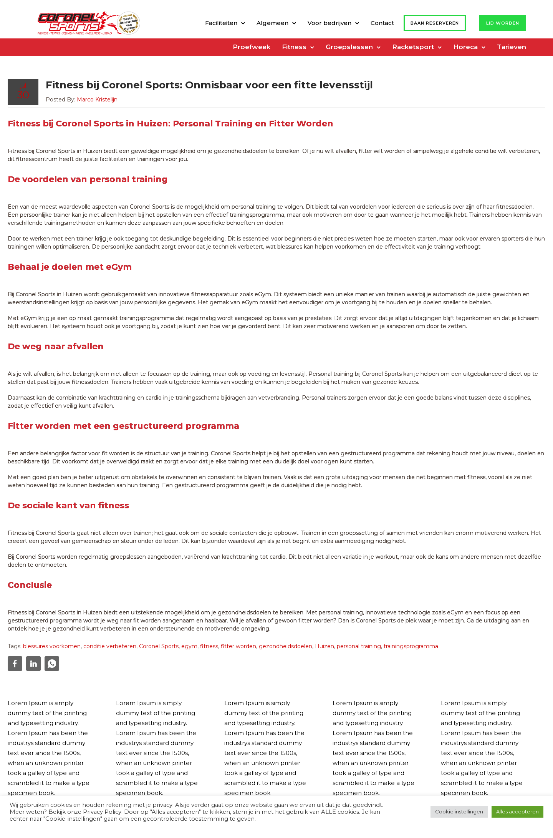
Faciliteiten (221, 23)
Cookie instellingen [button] (459, 811)
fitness (209, 646)
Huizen (324, 646)
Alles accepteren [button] (517, 811)
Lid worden (502, 23)
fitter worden (238, 646)
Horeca (465, 47)
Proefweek (251, 47)
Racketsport (413, 47)
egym (189, 646)
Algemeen (272, 23)
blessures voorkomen (52, 646)
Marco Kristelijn (97, 99)
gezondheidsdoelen (285, 646)
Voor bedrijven (329, 23)
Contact (382, 23)
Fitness (294, 47)
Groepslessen (349, 47)
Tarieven (511, 47)
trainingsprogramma (411, 646)
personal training (359, 646)
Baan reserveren (435, 23)
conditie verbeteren (109, 646)
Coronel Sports (159, 646)
